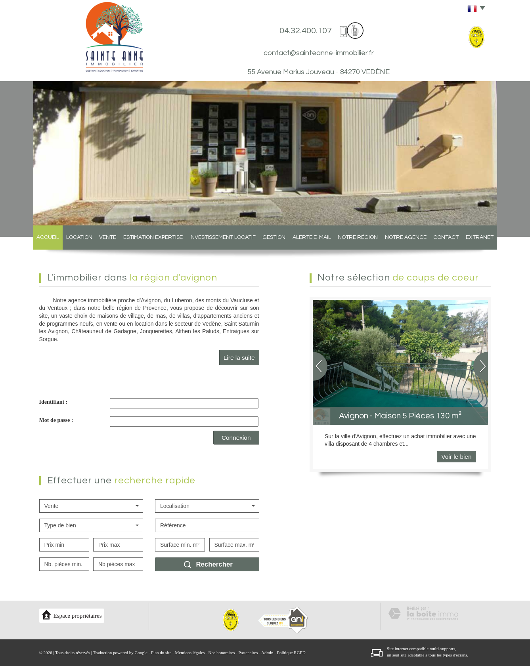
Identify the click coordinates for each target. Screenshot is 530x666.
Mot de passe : (56, 420)
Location (79, 237)
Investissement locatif (222, 237)
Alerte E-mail (312, 237)
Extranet (480, 237)
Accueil (47, 237)
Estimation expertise (153, 237)
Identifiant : (53, 402)
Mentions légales (190, 652)
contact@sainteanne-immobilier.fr (319, 53)
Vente (107, 237)
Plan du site (161, 652)
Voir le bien (456, 456)
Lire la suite (239, 357)
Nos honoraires (222, 652)
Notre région (358, 237)
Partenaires (248, 652)
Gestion (273, 237)
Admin (267, 652)
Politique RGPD (291, 652)
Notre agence (406, 237)
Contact (446, 237)
